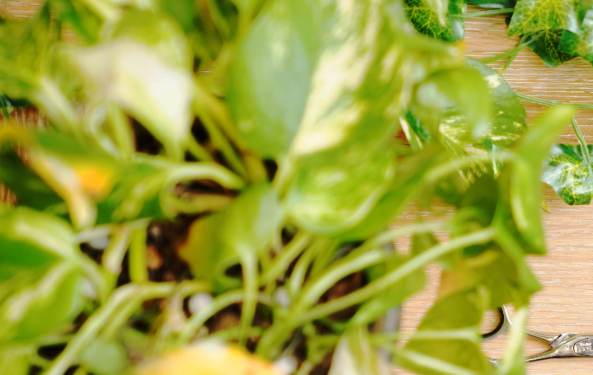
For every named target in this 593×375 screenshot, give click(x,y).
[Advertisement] (296, 73)
